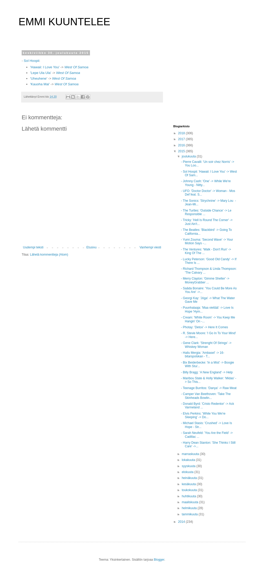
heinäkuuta (190, 478)
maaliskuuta (190, 502)
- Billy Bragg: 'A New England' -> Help (207, 372)
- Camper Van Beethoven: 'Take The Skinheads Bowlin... (206, 395)
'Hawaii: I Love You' (45, 67)
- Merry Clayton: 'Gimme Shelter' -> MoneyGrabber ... (205, 280)
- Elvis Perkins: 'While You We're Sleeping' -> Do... (203, 415)
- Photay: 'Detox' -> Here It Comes (204, 327)
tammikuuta (190, 514)
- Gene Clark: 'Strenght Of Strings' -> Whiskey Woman (206, 344)
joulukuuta (189, 156)
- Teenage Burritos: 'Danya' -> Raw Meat (208, 388)
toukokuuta (190, 490)
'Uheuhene (38, 78)
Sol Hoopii (31, 61)
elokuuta (188, 472)
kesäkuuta (189, 484)
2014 (182, 522)
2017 (182, 139)
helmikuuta (189, 508)
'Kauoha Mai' (40, 84)
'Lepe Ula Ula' (41, 73)
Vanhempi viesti (150, 247)
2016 (182, 145)
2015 (182, 151)
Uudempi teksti (33, 247)
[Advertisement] (205, 83)
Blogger (159, 559)
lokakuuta (189, 460)
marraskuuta (191, 454)
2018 (182, 133)
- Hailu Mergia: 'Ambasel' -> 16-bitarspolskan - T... (202, 354)
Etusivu (91, 247)
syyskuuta (189, 466)
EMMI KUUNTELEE (64, 21)
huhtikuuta (189, 496)
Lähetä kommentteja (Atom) (49, 254)
